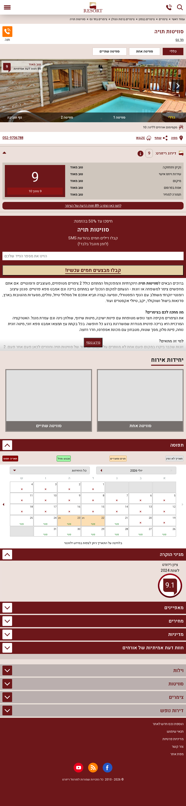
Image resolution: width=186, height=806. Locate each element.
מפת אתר (177, 754)
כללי (173, 51)
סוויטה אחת (144, 51)
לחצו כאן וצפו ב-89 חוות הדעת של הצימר (93, 205)
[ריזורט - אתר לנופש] (93, 7)
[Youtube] (78, 767)
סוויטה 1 (119, 117)
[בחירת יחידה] (50, 470)
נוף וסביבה (14, 117)
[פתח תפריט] (7, 7)
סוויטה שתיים (110, 51)
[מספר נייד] (93, 256)
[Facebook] (107, 767)
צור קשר (178, 746)
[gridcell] (93, 487)
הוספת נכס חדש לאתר (168, 724)
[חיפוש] (180, 7)
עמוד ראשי (178, 19)
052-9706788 (12, 138)
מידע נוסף (93, 342)
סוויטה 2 (67, 117)
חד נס (180, 40)
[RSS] (93, 767)
